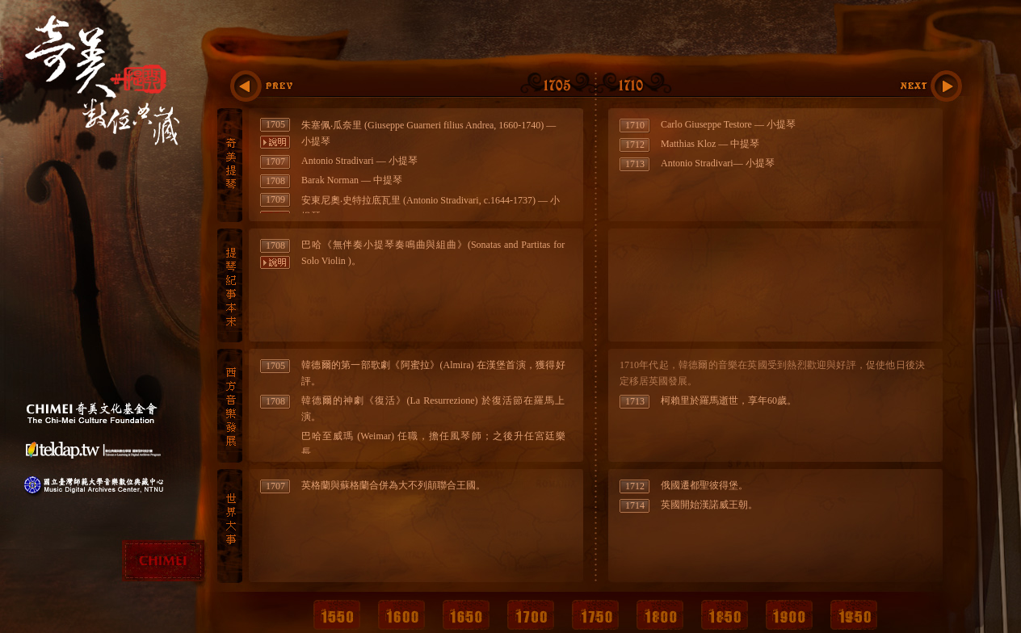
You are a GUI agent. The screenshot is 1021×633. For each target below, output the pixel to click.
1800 (660, 613)
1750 (595, 613)
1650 (466, 613)
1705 (275, 124)
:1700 (277, 86)
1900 (789, 613)
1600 (401, 613)
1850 (724, 613)
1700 (530, 613)
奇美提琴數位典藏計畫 (106, 99)
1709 (275, 199)
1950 (854, 613)
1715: (928, 86)
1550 (337, 613)
